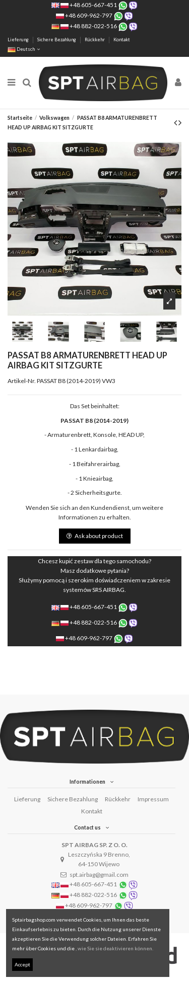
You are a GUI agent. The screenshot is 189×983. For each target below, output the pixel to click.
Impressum (153, 799)
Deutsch (25, 49)
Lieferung (19, 39)
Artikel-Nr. (22, 381)
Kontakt (121, 39)
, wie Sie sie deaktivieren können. (114, 948)
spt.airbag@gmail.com (99, 874)
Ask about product (95, 536)
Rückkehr (95, 39)
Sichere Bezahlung (57, 39)
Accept (22, 964)
